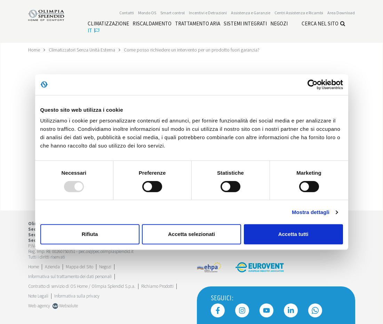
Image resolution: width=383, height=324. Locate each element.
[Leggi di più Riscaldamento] (152, 23)
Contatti (126, 12)
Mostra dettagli (310, 212)
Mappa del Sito (79, 266)
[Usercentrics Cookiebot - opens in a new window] (312, 84)
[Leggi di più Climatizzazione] (108, 23)
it (93, 30)
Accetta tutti (293, 234)
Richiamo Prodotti (157, 286)
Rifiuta (90, 234)
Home (34, 50)
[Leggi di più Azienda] (52, 266)
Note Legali (38, 296)
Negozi (105, 266)
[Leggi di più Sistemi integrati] (245, 23)
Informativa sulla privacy (76, 296)
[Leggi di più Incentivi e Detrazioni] (208, 13)
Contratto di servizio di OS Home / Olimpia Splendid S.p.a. (81, 286)
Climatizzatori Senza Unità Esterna (83, 50)
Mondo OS (147, 12)
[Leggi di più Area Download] (341, 13)
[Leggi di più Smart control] (172, 13)
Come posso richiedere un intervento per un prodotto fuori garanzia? (194, 50)
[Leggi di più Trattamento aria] (197, 23)
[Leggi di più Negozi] (279, 23)
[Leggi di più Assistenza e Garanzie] (250, 13)
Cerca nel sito (323, 23)
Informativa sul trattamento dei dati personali (70, 276)
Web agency (39, 305)
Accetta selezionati (191, 234)
